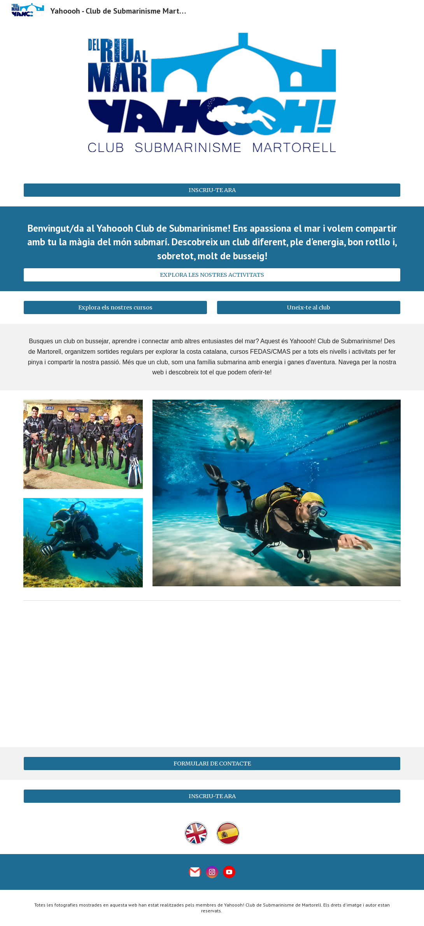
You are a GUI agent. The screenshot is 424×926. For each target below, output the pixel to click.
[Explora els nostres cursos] (115, 308)
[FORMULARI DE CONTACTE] (212, 763)
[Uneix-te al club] (308, 308)
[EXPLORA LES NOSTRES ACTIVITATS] (212, 275)
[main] (211, 242)
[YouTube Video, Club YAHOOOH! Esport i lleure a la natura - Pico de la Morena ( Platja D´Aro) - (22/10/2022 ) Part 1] (212, 675)
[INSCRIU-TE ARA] (212, 190)
